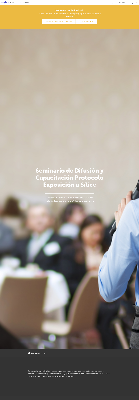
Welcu (5, 2)
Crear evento (86, 21)
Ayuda (113, 3)
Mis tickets (123, 3)
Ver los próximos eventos (59, 21)
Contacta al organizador (19, 3)
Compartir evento (37, 353)
